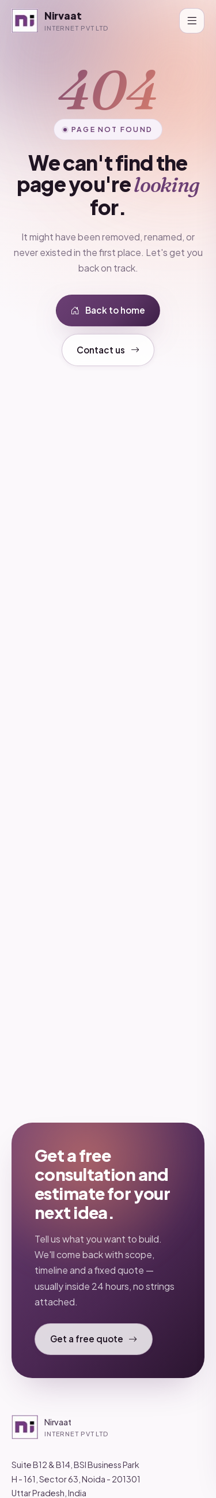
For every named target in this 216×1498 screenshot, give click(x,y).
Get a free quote (94, 1339)
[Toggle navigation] (191, 20)
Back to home (108, 310)
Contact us (108, 350)
